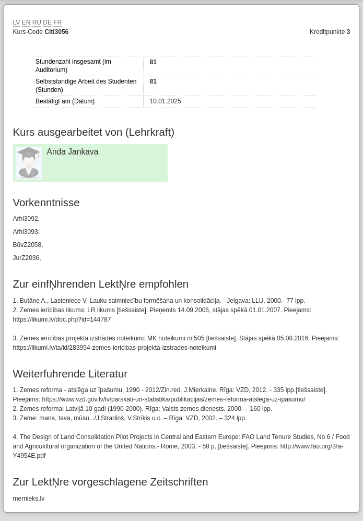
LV (16, 22)
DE (47, 22)
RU (36, 22)
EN (26, 22)
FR (57, 22)
